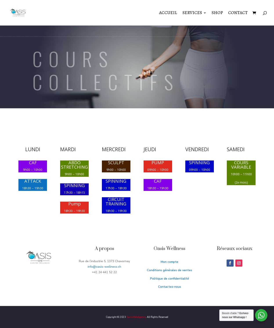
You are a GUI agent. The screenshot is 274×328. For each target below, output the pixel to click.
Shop (217, 13)
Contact (238, 13)
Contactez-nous (169, 287)
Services (192, 13)
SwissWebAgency (136, 317)
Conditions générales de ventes (169, 270)
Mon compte (169, 262)
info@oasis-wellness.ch (104, 267)
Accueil (168, 13)
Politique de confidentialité (169, 278)
